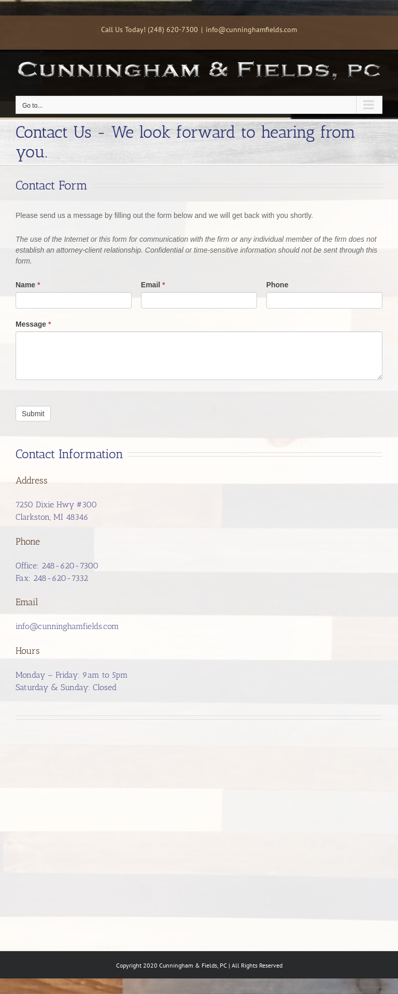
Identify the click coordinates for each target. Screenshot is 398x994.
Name (28, 285)
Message (33, 324)
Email (153, 285)
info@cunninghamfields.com (251, 29)
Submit (33, 414)
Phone (277, 285)
